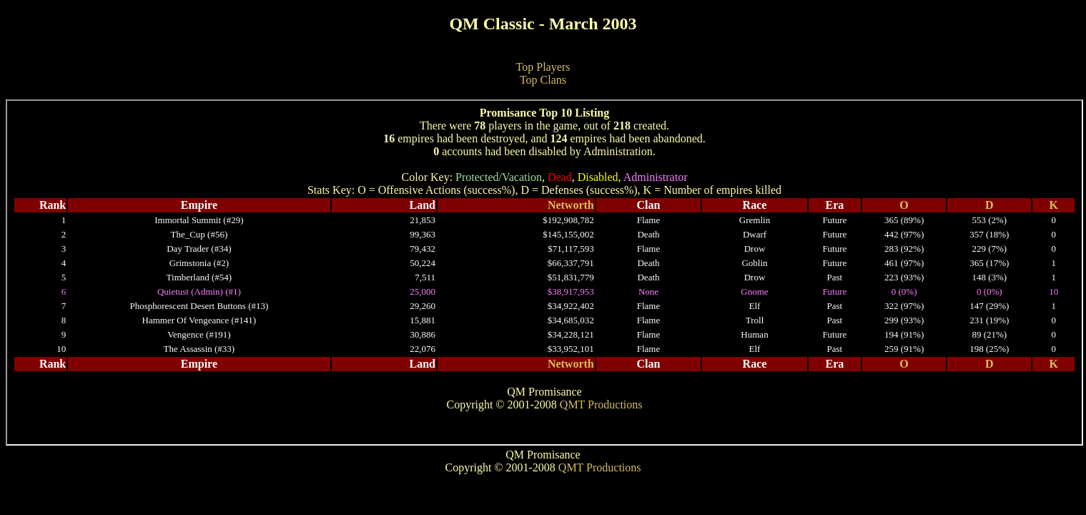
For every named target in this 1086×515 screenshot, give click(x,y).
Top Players (543, 67)
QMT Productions (599, 467)
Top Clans (543, 80)
